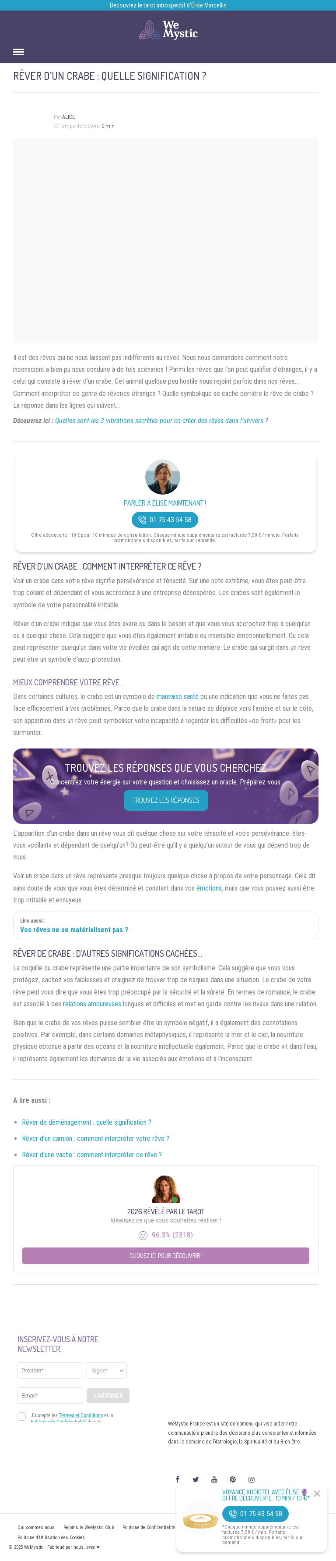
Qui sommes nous (36, 1527)
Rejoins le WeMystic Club (88, 1527)
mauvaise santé (178, 696)
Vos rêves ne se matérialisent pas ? (74, 930)
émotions (209, 888)
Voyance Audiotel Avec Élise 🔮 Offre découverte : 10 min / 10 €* (266, 1495)
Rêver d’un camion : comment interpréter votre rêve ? (95, 1138)
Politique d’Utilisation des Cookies (51, 1537)
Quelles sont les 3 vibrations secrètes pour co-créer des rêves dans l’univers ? (161, 421)
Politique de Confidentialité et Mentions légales (169, 1527)
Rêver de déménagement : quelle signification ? (86, 1122)
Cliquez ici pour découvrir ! (166, 1255)
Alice (68, 117)
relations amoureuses (92, 1004)
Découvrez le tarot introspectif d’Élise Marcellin (168, 5)
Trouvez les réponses (166, 800)
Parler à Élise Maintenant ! (165, 503)
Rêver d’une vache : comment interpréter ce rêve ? (92, 1155)
